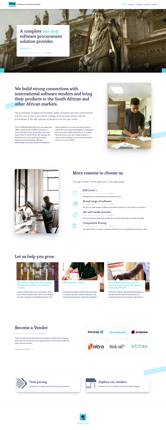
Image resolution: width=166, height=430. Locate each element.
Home (124, 4)
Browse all (24, 48)
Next (164, 70)
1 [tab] (79, 70)
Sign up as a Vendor (22, 349)
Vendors (131, 4)
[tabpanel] (83, 41)
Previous (2, 70)
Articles (147, 4)
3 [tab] (85, 70)
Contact (154, 4)
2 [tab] (82, 70)
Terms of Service (83, 424)
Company (139, 4)
